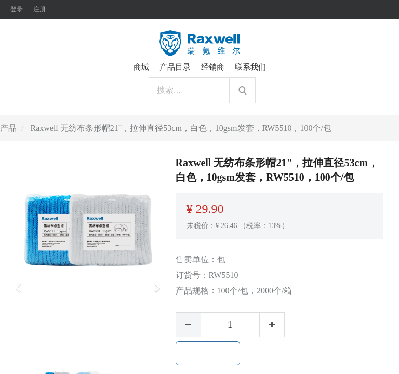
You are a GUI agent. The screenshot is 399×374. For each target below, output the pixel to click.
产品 (8, 128)
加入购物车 (207, 353)
